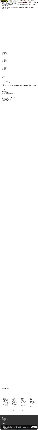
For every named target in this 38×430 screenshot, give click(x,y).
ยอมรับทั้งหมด (34, 427)
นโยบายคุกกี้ (6, 428)
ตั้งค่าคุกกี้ (28, 427)
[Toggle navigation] (37, 1)
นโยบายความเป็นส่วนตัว (22, 427)
